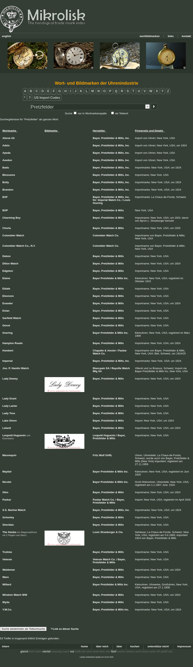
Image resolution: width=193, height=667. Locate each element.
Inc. (127, 138)
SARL (108, 455)
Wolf (101, 455)
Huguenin (109, 435)
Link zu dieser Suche (64, 628)
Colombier (99, 235)
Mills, (121, 138)
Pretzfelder (108, 138)
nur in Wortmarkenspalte (92, 113)
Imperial (103, 200)
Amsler (111, 350)
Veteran (97, 559)
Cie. (120, 532)
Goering (98, 202)
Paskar (122, 350)
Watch (112, 200)
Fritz (95, 455)
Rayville (116, 368)
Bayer (96, 278)
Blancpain (99, 368)
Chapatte (98, 350)
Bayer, (96, 138)
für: (95, 200)
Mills (121, 210)
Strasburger (107, 532)
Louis (126, 200)
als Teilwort (121, 113)
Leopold (98, 435)
